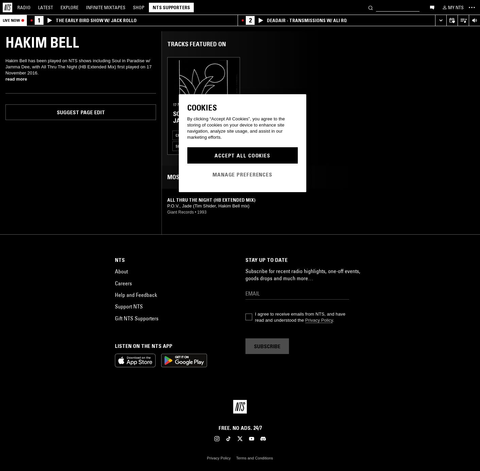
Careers (123, 283)
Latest (45, 7)
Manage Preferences (242, 174)
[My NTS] (452, 7)
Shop (138, 7)
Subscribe (267, 346)
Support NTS (129, 306)
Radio (24, 7)
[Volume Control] (474, 20)
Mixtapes (105, 7)
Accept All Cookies (242, 155)
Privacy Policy (319, 320)
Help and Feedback (136, 294)
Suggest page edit (81, 112)
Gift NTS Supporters (136, 318)
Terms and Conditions (254, 458)
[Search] (370, 7)
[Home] (7, 7)
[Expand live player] (440, 20)
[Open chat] (432, 7)
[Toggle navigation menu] (471, 7)
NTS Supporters (171, 7)
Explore (70, 7)
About (121, 271)
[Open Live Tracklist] (463, 20)
